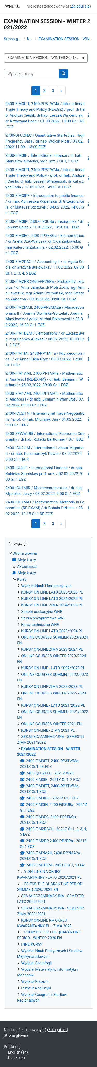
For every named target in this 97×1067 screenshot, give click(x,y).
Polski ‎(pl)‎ (12, 1046)
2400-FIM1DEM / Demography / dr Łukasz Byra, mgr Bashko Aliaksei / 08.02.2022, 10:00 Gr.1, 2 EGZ (45, 339)
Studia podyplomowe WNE (43, 618)
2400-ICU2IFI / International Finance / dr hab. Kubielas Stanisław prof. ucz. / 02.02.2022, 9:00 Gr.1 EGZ (44, 473)
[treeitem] (48, 777)
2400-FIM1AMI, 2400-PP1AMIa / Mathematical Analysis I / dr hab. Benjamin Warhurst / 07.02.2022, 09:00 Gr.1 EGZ (44, 399)
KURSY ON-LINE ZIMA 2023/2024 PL (52, 649)
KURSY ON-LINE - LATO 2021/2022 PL (53, 705)
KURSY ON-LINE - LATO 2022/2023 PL (53, 668)
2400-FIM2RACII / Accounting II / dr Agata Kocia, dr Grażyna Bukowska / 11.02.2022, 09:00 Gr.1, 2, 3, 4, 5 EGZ (44, 267)
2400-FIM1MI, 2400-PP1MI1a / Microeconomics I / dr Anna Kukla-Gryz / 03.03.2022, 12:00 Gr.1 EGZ (44, 359)
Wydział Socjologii (36, 963)
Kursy (30, 38)
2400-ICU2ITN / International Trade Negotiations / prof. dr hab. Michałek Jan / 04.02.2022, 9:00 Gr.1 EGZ (44, 419)
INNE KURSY (31, 944)
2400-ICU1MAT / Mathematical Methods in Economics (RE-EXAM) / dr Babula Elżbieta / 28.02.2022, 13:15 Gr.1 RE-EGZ (44, 508)
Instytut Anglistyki (36, 988)
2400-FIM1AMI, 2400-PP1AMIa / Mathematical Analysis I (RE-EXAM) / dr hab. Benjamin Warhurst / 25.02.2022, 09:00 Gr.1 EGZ (44, 379)
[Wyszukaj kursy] (31, 73)
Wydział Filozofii (34, 981)
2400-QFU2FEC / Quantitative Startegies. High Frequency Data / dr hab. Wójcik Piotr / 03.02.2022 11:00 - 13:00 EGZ (45, 141)
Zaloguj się (80, 6)
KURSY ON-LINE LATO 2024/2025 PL (52, 598)
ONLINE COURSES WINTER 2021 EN (51, 724)
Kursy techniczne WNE (40, 624)
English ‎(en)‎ (18, 1052)
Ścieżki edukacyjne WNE (41, 611)
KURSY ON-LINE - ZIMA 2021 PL (48, 730)
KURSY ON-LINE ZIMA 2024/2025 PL (52, 605)
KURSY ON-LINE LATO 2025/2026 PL (52, 592)
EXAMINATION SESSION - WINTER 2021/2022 (66, 38)
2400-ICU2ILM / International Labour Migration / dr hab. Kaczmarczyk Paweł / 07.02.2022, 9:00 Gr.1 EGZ (44, 454)
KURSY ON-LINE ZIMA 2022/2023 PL (52, 686)
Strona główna (12, 38)
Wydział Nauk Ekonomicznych (46, 585)
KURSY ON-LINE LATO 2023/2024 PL (52, 631)
